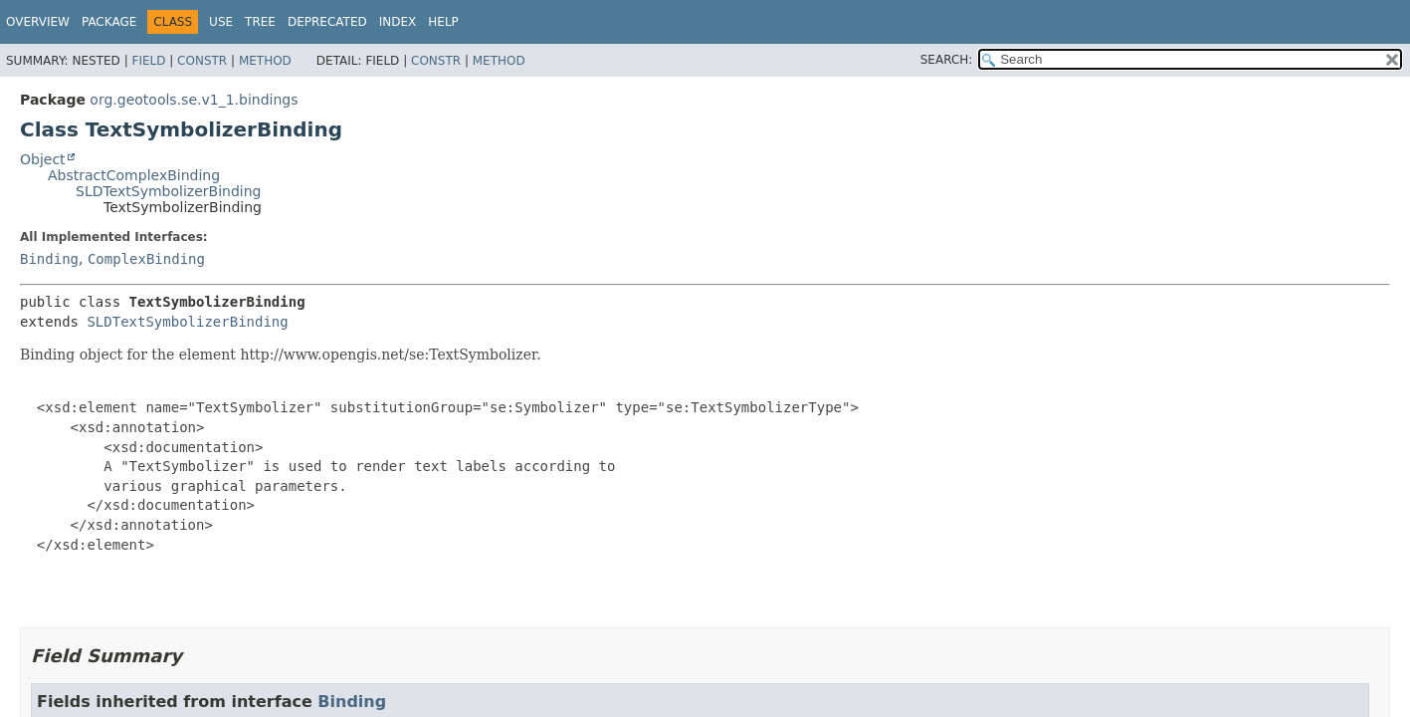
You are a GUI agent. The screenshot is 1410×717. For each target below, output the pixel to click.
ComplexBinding (146, 259)
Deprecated (327, 22)
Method (265, 61)
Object (43, 159)
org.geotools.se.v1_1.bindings (194, 100)
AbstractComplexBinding (134, 175)
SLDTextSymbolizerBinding (168, 191)
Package (109, 22)
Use (221, 22)
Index (398, 22)
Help (443, 22)
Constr (202, 61)
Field (148, 61)
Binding (49, 259)
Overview (38, 22)
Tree (260, 22)
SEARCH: (946, 60)
